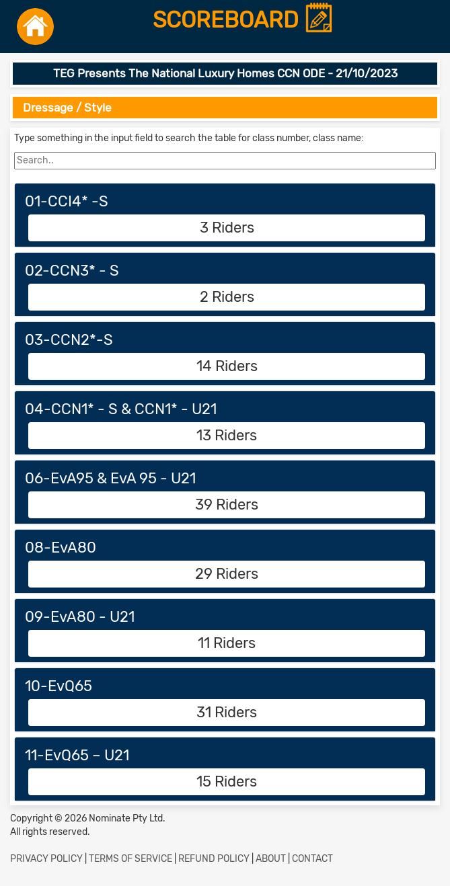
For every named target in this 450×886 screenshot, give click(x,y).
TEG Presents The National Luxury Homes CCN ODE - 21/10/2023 (225, 73)
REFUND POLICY (214, 858)
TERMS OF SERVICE (130, 858)
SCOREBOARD (243, 21)
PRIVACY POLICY (46, 858)
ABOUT (271, 858)
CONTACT (312, 858)
